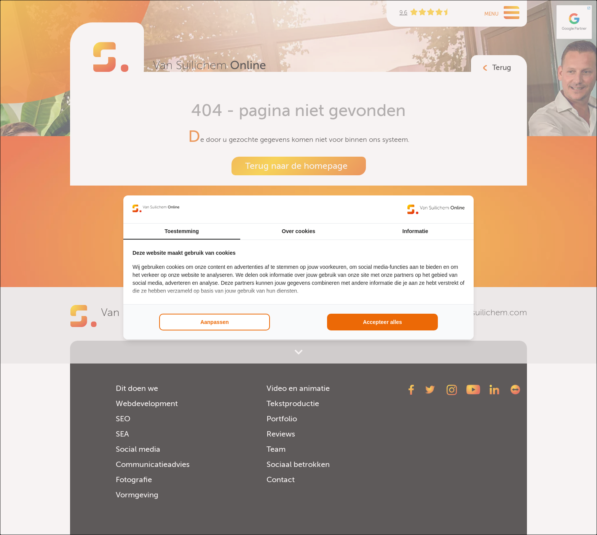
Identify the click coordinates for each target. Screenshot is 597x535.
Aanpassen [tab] (214, 322)
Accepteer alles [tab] (382, 322)
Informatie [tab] (415, 231)
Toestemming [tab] (181, 231)
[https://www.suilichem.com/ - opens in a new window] (436, 209)
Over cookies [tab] (298, 231)
